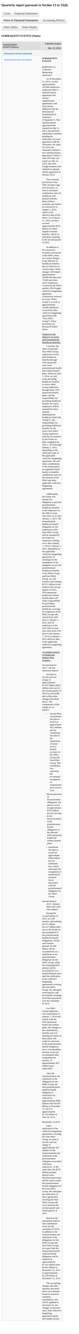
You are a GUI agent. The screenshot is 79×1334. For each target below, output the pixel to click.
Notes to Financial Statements (21, 20)
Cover (7, 13)
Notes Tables (11, 27)
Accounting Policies (54, 20)
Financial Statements (26, 13)
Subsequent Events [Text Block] (18, 60)
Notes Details (29, 27)
